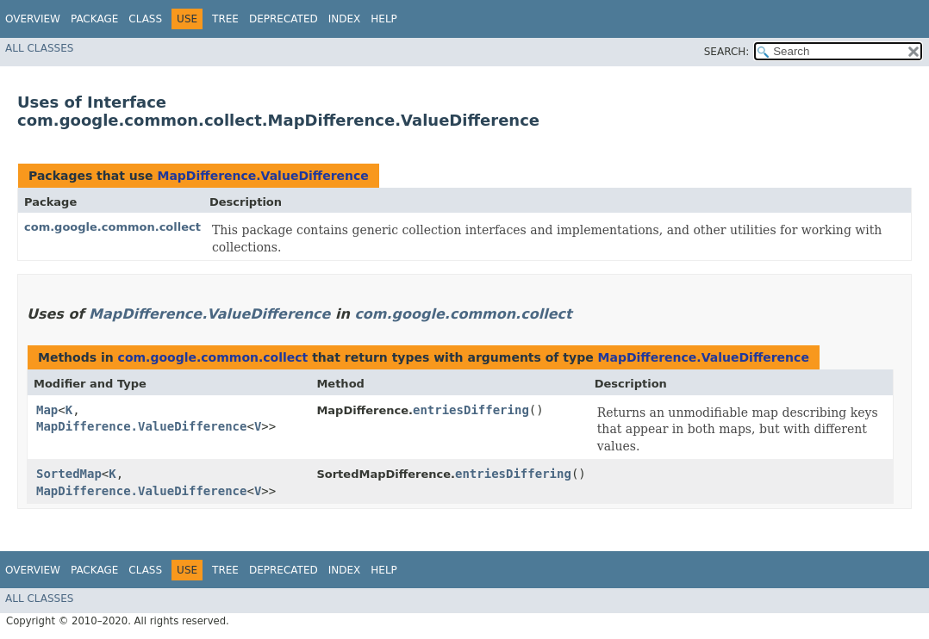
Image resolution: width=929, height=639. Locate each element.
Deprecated (283, 19)
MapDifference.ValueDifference (262, 176)
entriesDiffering (471, 410)
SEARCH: (727, 52)
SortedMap (69, 474)
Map (47, 410)
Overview (32, 19)
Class (145, 19)
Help (384, 19)
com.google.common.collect (112, 226)
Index (344, 19)
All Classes (39, 48)
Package (94, 19)
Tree (225, 19)
